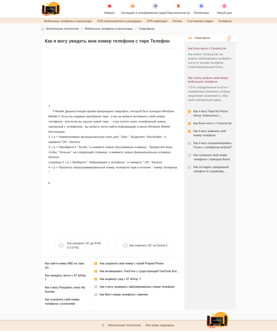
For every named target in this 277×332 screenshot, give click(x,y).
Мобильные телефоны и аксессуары (109, 30)
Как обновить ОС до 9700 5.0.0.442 (84, 246)
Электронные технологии (62, 30)
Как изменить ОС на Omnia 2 (140, 246)
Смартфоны (147, 30)
